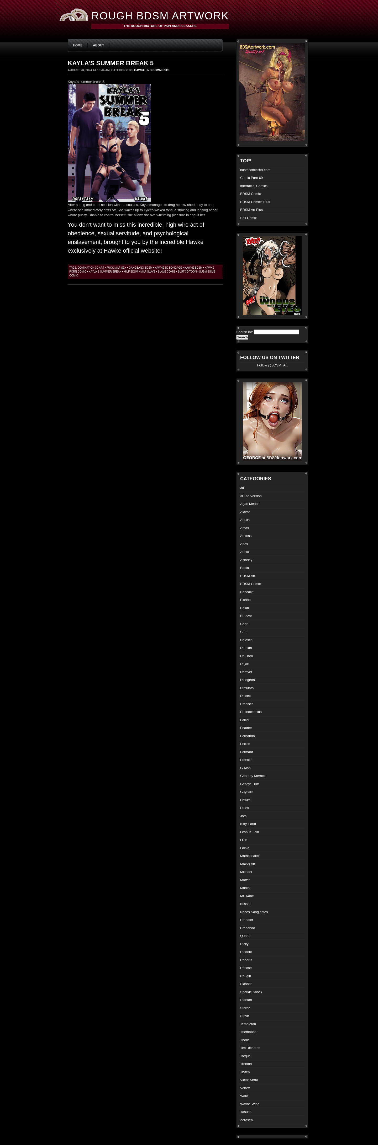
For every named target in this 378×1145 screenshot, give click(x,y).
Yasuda (245, 1112)
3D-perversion (251, 496)
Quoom (245, 936)
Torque (245, 1056)
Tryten (245, 1072)
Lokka (244, 848)
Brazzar (246, 616)
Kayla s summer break (105, 271)
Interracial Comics (253, 186)
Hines (244, 808)
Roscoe (246, 968)
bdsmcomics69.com (255, 170)
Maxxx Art (247, 864)
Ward (244, 1096)
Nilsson (245, 904)
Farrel (244, 720)
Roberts (246, 960)
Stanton (246, 1000)
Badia (244, 568)
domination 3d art (91, 267)
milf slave (147, 271)
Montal (245, 888)
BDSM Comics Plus (255, 202)
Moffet (245, 880)
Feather (246, 728)
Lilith (243, 840)
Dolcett (245, 696)
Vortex (245, 1088)
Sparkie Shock (251, 992)
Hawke (139, 70)
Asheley (246, 560)
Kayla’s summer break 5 (111, 63)
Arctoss (245, 536)
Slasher (246, 984)
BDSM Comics (251, 194)
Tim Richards (250, 1048)
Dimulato (247, 688)
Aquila (245, 520)
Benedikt (247, 592)
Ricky (244, 944)
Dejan (244, 664)
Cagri (244, 624)
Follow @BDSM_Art (272, 365)
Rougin (245, 976)
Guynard (246, 792)
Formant (246, 752)
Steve (244, 1016)
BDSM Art (247, 576)
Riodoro (246, 952)
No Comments (158, 70)
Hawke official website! (133, 250)
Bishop (245, 600)
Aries (244, 544)
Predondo (247, 928)
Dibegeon (247, 680)
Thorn (244, 1040)
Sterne (245, 1008)
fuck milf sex (117, 267)
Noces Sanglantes (254, 912)
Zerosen (246, 1120)
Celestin (246, 640)
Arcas (244, 528)
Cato (243, 632)
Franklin (246, 760)
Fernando (247, 736)
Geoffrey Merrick (252, 776)
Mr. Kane (247, 896)
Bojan (244, 608)
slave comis (166, 271)
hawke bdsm (193, 267)
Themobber (249, 1032)
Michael (246, 872)
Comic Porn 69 (251, 178)
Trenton (246, 1064)
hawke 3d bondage (168, 267)
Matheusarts (249, 856)
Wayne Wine (249, 1104)
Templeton (248, 1024)
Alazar (245, 512)
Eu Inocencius (251, 712)
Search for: (244, 332)
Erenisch (247, 704)
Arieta (244, 552)
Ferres (245, 744)
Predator (246, 920)
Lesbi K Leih (249, 832)
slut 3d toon (187, 271)
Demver (246, 672)
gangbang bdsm (140, 267)
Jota (243, 816)
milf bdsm (131, 271)
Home (77, 45)
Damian (246, 648)
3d (131, 70)
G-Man (245, 768)
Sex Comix (248, 218)
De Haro (246, 656)
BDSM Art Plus (251, 210)
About (98, 45)
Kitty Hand (248, 824)
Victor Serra (249, 1080)
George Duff (249, 784)
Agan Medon (250, 504)
